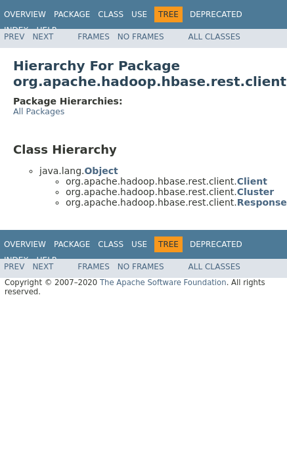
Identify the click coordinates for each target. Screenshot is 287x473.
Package (72, 14)
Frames (93, 36)
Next (42, 36)
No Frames (141, 36)
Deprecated (216, 14)
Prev (14, 36)
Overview (25, 14)
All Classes (214, 36)
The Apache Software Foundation (163, 282)
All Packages (38, 111)
